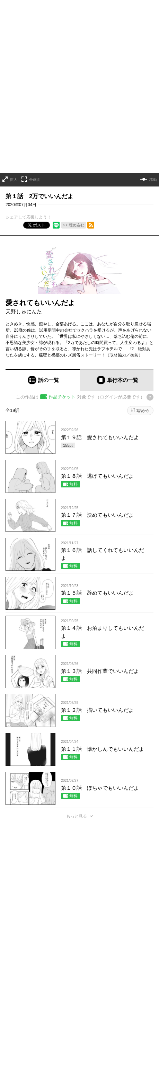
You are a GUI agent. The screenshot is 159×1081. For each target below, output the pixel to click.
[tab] (43, 380)
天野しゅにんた (24, 311)
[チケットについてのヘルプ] (150, 397)
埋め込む (76, 225)
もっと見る (76, 816)
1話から (143, 410)
